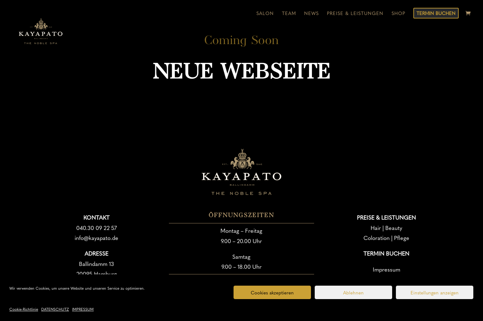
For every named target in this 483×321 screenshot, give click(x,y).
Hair (376, 227)
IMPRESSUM (83, 309)
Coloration (376, 237)
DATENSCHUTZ (55, 309)
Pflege (401, 237)
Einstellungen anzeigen (435, 292)
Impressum (386, 269)
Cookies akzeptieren (272, 292)
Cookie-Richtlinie (23, 309)
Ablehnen (353, 292)
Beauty (393, 227)
